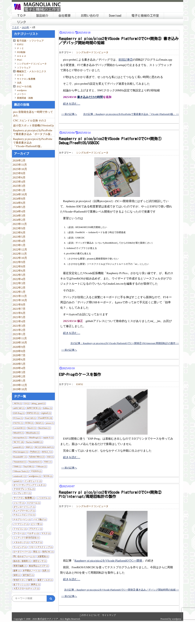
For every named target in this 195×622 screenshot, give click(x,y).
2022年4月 (19, 279)
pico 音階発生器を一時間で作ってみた (33, 114)
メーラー (21, 94)
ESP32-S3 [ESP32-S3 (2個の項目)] (33, 413)
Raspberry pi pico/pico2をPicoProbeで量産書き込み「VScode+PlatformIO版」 (32, 143)
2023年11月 (20, 224)
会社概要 (64, 15)
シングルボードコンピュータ (32, 63)
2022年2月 (19, 287)
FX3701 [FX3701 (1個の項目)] (18, 423)
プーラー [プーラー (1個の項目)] (18, 533)
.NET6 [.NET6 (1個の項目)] (17, 403)
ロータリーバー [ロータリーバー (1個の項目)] (22, 552)
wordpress (22, 90)
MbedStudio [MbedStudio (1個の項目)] (32, 433)
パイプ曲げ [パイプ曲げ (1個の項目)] (39, 519)
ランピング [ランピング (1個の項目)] (19, 547)
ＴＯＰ (21, 15)
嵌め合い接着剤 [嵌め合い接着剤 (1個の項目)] (22, 561)
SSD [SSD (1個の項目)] (50, 457)
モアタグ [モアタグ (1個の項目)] (36, 542)
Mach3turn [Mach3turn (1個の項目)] (44, 428)
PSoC (19, 60)
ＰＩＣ (20, 48)
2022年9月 (19, 262)
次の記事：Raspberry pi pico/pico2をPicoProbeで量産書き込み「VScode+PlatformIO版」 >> (131, 114)
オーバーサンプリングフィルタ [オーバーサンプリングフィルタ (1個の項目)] (29, 485)
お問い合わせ (90, 15)
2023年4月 (19, 240)
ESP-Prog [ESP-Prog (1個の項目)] (18, 413)
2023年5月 (19, 236)
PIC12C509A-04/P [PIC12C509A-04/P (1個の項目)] (44, 447)
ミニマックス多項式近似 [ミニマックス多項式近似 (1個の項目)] (26, 537)
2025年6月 (19, 177)
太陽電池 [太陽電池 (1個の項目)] (42, 556)
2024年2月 (19, 219)
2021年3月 (19, 325)
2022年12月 (20, 249)
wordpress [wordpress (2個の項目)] (35, 476)
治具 (19, 82)
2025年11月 (20, 164)
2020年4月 (19, 368)
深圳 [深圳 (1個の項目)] (16, 575)
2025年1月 (19, 190)
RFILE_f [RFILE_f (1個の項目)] (47, 452)
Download (115, 15)
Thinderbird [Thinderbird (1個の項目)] (19, 462)
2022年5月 (19, 274)
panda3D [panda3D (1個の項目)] (18, 447)
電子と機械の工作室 (145, 15)
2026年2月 (19, 160)
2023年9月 (19, 228)
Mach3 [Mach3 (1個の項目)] (31, 428)
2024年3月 (19, 215)
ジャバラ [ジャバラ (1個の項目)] (18, 503)
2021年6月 (19, 313)
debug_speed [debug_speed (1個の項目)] (38, 403)
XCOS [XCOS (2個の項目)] (47, 476)
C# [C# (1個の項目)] (26, 403)
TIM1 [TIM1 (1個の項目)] (48, 462)
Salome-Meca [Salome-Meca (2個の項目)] (37, 456)
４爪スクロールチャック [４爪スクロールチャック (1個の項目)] (26, 588)
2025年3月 (19, 185)
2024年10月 (20, 194)
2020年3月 (19, 372)
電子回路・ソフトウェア (30, 40)
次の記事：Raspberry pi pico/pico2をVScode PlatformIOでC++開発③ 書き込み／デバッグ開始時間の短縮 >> (121, 589)
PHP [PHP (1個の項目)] (29, 447)
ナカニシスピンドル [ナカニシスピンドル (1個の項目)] (24, 515)
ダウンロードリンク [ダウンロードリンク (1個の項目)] (24, 507)
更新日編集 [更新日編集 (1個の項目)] (19, 566)
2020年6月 (19, 359)
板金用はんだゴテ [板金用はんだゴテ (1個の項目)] (38, 566)
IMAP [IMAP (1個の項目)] (40, 423)
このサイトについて (89, 615)
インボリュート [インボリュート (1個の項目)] (33, 481)
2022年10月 (20, 257)
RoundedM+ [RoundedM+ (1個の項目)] (20, 457)
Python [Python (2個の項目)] (35, 451)
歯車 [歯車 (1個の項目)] (16, 570)
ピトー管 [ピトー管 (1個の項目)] (36, 524)
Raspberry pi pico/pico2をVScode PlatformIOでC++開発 (108, 560)
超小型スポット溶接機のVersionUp (33, 125)
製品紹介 (42, 15)
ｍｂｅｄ (21, 56)
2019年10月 (20, 389)
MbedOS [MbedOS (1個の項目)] (18, 433)
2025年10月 (20, 169)
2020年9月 (19, 346)
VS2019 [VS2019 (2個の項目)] (36, 471)
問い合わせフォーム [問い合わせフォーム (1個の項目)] (24, 556)
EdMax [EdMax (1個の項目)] (47, 408)
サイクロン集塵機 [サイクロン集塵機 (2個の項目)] (24, 498)
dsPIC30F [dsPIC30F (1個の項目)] (18, 408)
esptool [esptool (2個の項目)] (46, 413)
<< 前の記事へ (69, 114)
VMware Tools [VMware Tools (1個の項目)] (21, 471)
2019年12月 (20, 385)
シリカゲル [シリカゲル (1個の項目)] (43, 498)
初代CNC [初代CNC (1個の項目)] (48, 552)
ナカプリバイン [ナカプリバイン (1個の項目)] (22, 519)
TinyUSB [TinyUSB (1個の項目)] (28, 466)
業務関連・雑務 (25, 98)
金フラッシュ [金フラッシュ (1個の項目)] (21, 584)
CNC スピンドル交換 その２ (30, 120)
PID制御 (21, 52)
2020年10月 (20, 342)
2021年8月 (19, 304)
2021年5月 (19, 317)
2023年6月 (19, 232)
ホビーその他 (24, 86)
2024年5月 (19, 207)
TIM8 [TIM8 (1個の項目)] (17, 466)
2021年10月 (20, 300)
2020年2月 (19, 376)
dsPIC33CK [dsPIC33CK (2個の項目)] (34, 408)
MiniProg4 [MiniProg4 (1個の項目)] (35, 437)
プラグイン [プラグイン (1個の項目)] (35, 529)
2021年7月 (19, 308)
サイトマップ (109, 615)
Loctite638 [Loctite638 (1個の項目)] (19, 428)
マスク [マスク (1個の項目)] (45, 533)
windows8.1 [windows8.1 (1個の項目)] (19, 476)
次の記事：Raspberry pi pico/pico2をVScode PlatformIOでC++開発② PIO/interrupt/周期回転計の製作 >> (124, 343)
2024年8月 (19, 198)
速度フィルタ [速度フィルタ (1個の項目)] (45, 580)
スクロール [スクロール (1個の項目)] (33, 503)
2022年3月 (19, 283)
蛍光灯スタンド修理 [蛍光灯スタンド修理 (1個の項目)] (24, 580)
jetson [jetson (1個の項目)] (50, 423)
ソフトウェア (24, 67)
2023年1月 (19, 245)
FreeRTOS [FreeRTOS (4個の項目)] (45, 418)
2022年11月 (20, 253)
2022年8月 (19, 266)
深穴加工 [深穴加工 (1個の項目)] (28, 575)
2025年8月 (19, 173)
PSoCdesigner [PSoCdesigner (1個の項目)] (20, 452)
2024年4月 (19, 211)
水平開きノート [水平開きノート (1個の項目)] (31, 570)
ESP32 (20, 44)
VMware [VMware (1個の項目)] (41, 466)
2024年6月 (19, 202)
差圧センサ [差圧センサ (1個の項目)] (39, 561)
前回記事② (125, 59)
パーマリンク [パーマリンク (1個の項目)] (21, 524)
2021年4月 (19, 321)
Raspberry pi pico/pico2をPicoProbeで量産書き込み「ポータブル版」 (33, 132)
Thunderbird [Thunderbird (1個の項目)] (35, 462)
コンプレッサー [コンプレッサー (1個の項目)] (22, 493)
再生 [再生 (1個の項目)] (36, 552)
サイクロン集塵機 (26, 79)
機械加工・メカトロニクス (31, 71)
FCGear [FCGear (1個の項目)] (18, 418)
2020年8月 (19, 351)
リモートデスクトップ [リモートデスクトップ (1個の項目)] (41, 547)
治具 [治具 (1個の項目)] (45, 570)
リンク (21, 22)
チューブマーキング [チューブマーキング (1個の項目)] (24, 511)
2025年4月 (19, 181)
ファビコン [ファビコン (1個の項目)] (19, 529)
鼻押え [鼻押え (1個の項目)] (35, 584)
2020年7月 (19, 355)
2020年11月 (20, 338)
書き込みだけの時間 (90, 97)
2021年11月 (20, 296)
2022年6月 (19, 270)
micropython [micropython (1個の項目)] (20, 437)
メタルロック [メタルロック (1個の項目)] (21, 542)
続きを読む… (71, 103)
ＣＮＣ (20, 75)
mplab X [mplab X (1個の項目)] (48, 437)
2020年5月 (19, 363)
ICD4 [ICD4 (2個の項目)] (29, 423)
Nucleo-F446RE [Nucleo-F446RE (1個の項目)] (34, 442)
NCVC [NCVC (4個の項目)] (19, 442)
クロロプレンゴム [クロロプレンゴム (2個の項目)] (24, 489)
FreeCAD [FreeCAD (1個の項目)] (30, 418)
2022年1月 (19, 291)
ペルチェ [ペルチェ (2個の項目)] (33, 533)
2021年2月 (19, 329)
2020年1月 (19, 380)
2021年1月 (19, 334)
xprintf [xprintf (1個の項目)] (17, 481)
